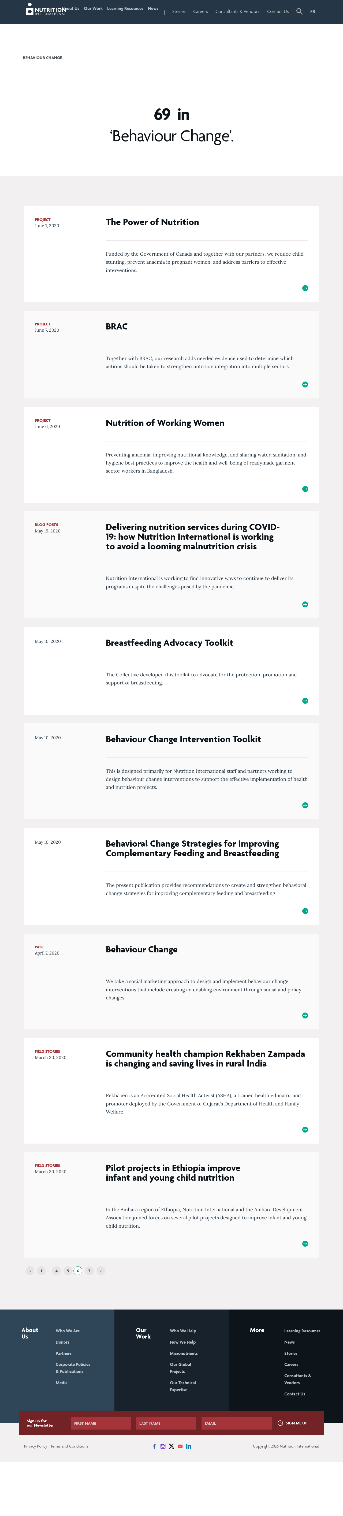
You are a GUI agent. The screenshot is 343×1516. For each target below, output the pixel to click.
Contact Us (280, 23)
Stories (193, 11)
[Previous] (29, 1315)
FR (312, 11)
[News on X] (171, 1500)
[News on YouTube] (180, 1500)
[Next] (100, 1315)
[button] (300, 23)
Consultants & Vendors (243, 23)
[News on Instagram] (163, 1500)
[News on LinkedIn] (188, 1500)
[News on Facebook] (154, 1500)
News (165, 11)
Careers (215, 11)
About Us (74, 23)
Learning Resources (128, 23)
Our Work (97, 23)
